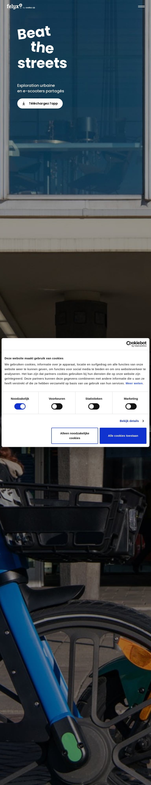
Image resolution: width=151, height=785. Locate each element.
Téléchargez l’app (40, 103)
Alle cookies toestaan (123, 435)
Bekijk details (129, 421)
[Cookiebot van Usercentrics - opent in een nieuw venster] (129, 344)
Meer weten (134, 383)
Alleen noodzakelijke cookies (74, 436)
